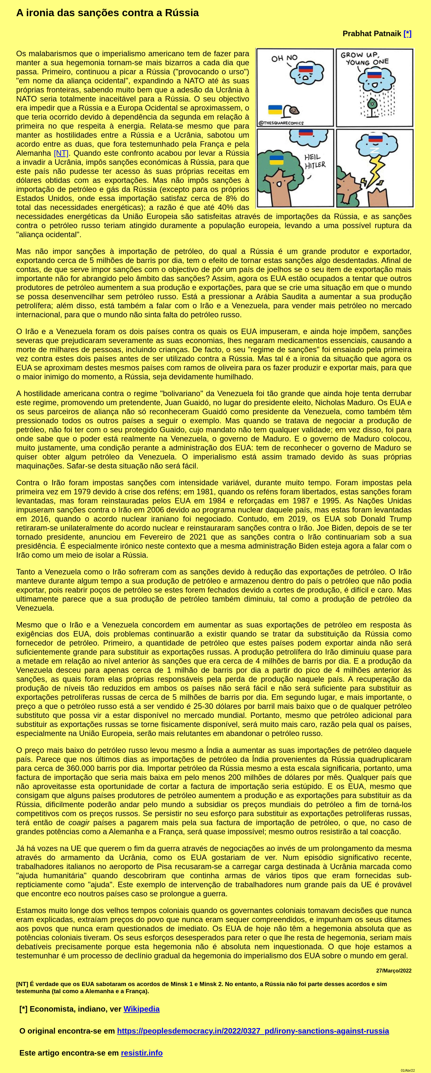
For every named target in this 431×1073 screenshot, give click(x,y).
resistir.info (142, 1052)
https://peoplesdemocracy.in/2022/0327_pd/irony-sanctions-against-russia (253, 1030)
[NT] (61, 153)
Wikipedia (142, 1009)
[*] (408, 33)
